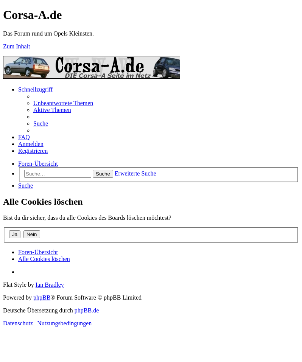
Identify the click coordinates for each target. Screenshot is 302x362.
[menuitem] (63, 103)
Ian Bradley (50, 284)
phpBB (41, 297)
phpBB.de (87, 310)
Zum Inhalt (16, 46)
